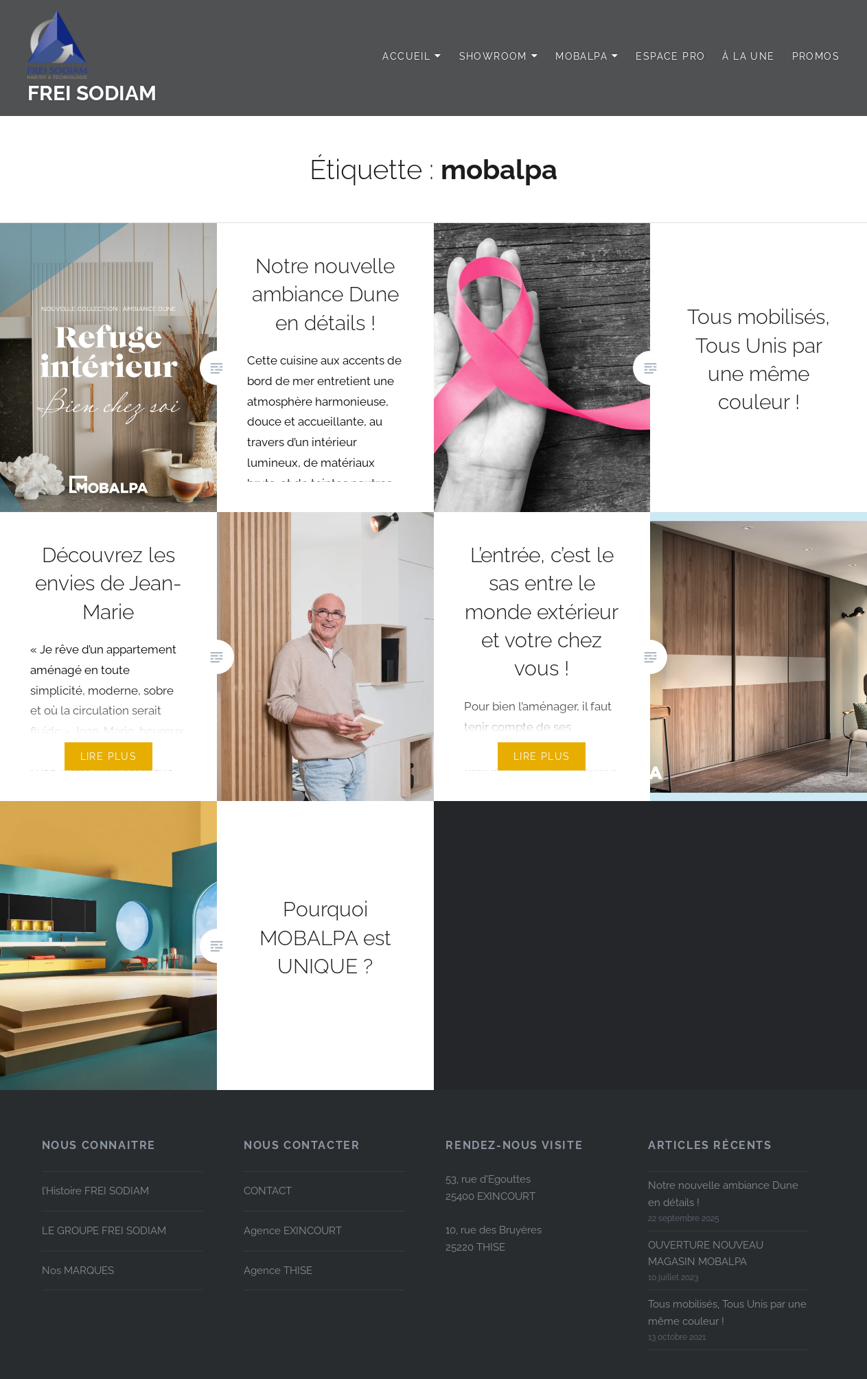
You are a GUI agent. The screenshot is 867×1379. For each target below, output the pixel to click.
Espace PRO (670, 56)
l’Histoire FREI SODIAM (95, 1191)
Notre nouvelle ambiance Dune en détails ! (723, 1194)
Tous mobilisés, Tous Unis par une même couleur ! (727, 1313)
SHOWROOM (493, 56)
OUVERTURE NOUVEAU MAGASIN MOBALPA (705, 1253)
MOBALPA (581, 56)
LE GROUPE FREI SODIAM (104, 1231)
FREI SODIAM (92, 93)
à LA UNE (748, 56)
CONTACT (268, 1191)
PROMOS (816, 56)
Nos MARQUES (78, 1270)
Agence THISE (278, 1270)
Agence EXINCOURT (293, 1231)
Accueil (406, 56)
